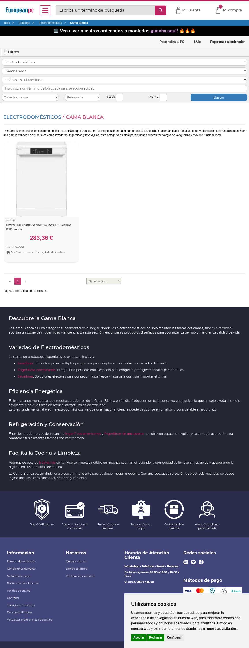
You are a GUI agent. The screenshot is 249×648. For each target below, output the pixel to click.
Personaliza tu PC (172, 42)
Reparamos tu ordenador (227, 42)
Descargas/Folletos (19, 612)
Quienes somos (76, 561)
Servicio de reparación (21, 561)
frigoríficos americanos (83, 434)
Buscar (219, 97)
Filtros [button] (11, 52)
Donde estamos (76, 568)
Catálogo (24, 22)
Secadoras (25, 376)
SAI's (197, 42)
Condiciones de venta (21, 568)
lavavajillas (47, 462)
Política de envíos (18, 590)
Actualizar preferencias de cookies (29, 619)
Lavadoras (25, 363)
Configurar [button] (174, 637)
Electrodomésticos (50, 22)
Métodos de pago (18, 576)
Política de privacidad (80, 576)
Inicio (6, 22)
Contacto (13, 598)
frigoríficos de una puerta (124, 434)
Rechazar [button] (155, 637)
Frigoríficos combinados (37, 370)
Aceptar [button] (138, 637)
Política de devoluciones (23, 583)
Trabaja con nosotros (21, 605)
